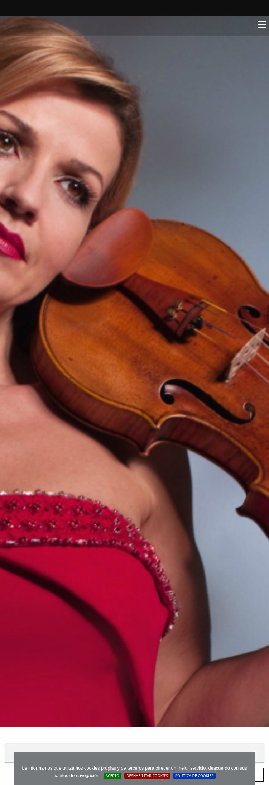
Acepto (112, 775)
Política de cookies (194, 775)
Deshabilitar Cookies (147, 775)
